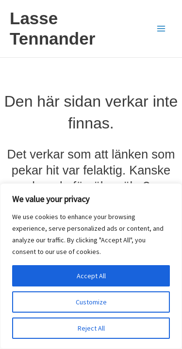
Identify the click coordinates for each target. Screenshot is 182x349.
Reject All (91, 328)
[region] (91, 266)
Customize (91, 302)
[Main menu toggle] (161, 28)
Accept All (91, 275)
